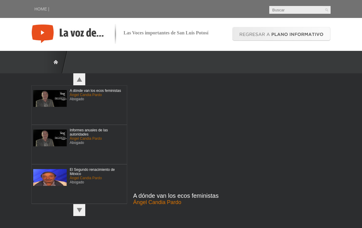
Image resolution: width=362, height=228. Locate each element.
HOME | (41, 9)
